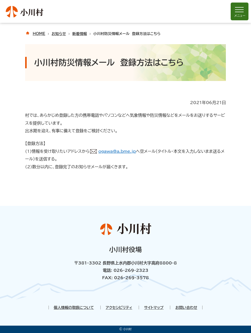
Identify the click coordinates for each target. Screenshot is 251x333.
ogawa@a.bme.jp (117, 151)
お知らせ (59, 34)
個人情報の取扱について (74, 307)
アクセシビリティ (119, 307)
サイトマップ (154, 307)
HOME (39, 34)
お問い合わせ (186, 307)
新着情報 (79, 34)
